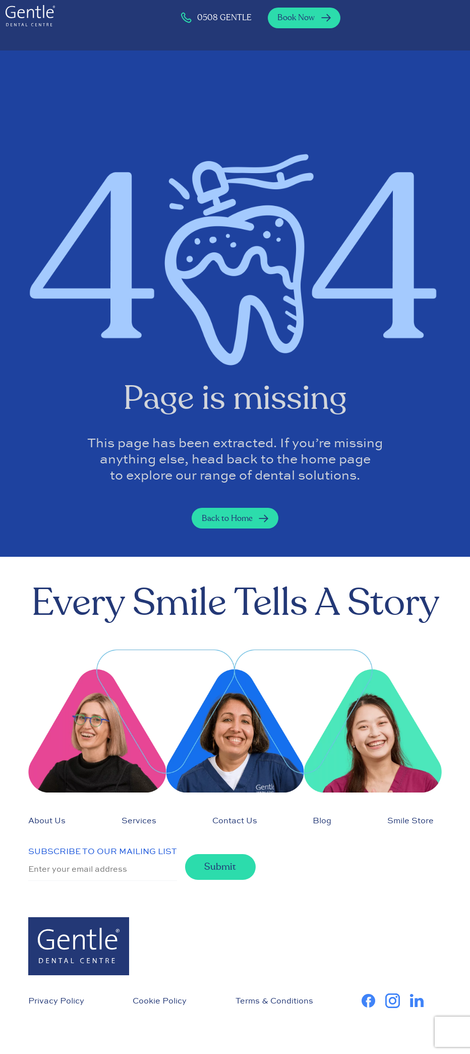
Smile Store (410, 820)
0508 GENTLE (216, 18)
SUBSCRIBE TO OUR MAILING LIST (102, 851)
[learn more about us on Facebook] (373, 1001)
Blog (322, 820)
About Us (47, 820)
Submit (220, 867)
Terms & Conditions (274, 1000)
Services (139, 820)
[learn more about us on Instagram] (397, 1000)
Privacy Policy (56, 1000)
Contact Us (234, 820)
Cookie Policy (160, 1000)
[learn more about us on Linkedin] (422, 1001)
